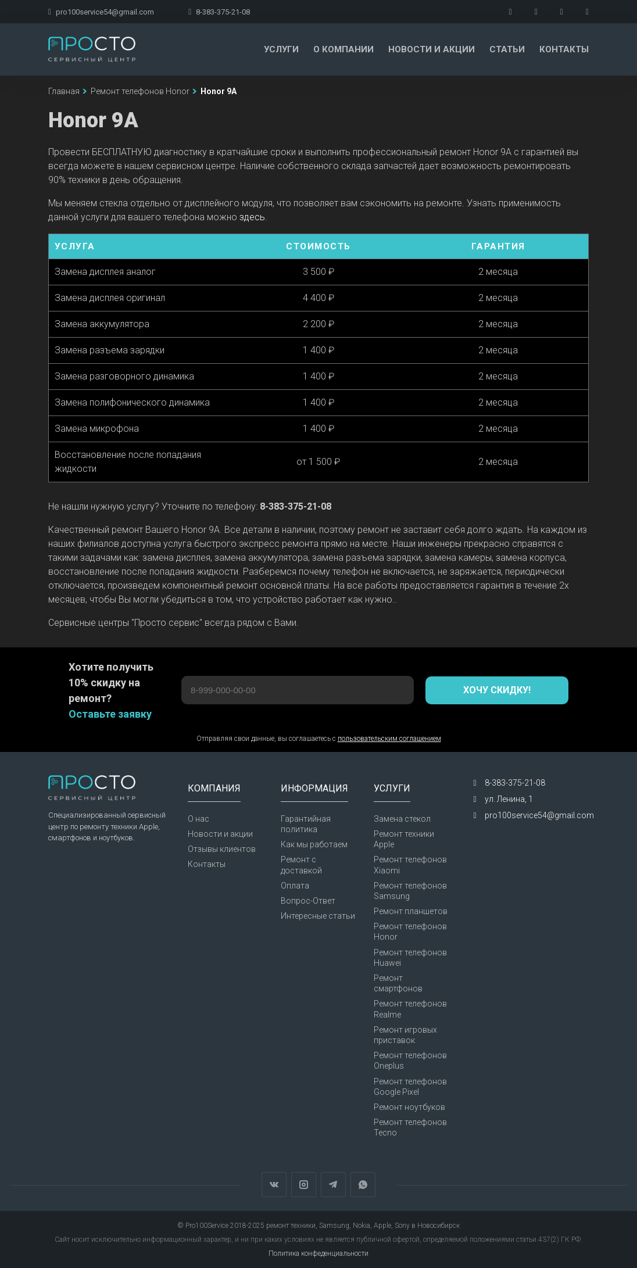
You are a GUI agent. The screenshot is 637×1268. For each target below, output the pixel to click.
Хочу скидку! (497, 690)
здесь (252, 217)
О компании (343, 49)
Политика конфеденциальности (318, 1253)
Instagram (303, 1184)
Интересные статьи (318, 915)
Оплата (295, 885)
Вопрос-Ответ (308, 900)
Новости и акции (431, 49)
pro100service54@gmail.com (101, 12)
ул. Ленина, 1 (509, 799)
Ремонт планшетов (411, 911)
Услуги (281, 49)
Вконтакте (274, 1184)
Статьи (507, 49)
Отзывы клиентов (222, 849)
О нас (198, 818)
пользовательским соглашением (389, 739)
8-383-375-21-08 (219, 12)
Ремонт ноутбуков (409, 1107)
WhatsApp (362, 1184)
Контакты (564, 49)
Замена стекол (402, 818)
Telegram (333, 1184)
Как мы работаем (314, 844)
